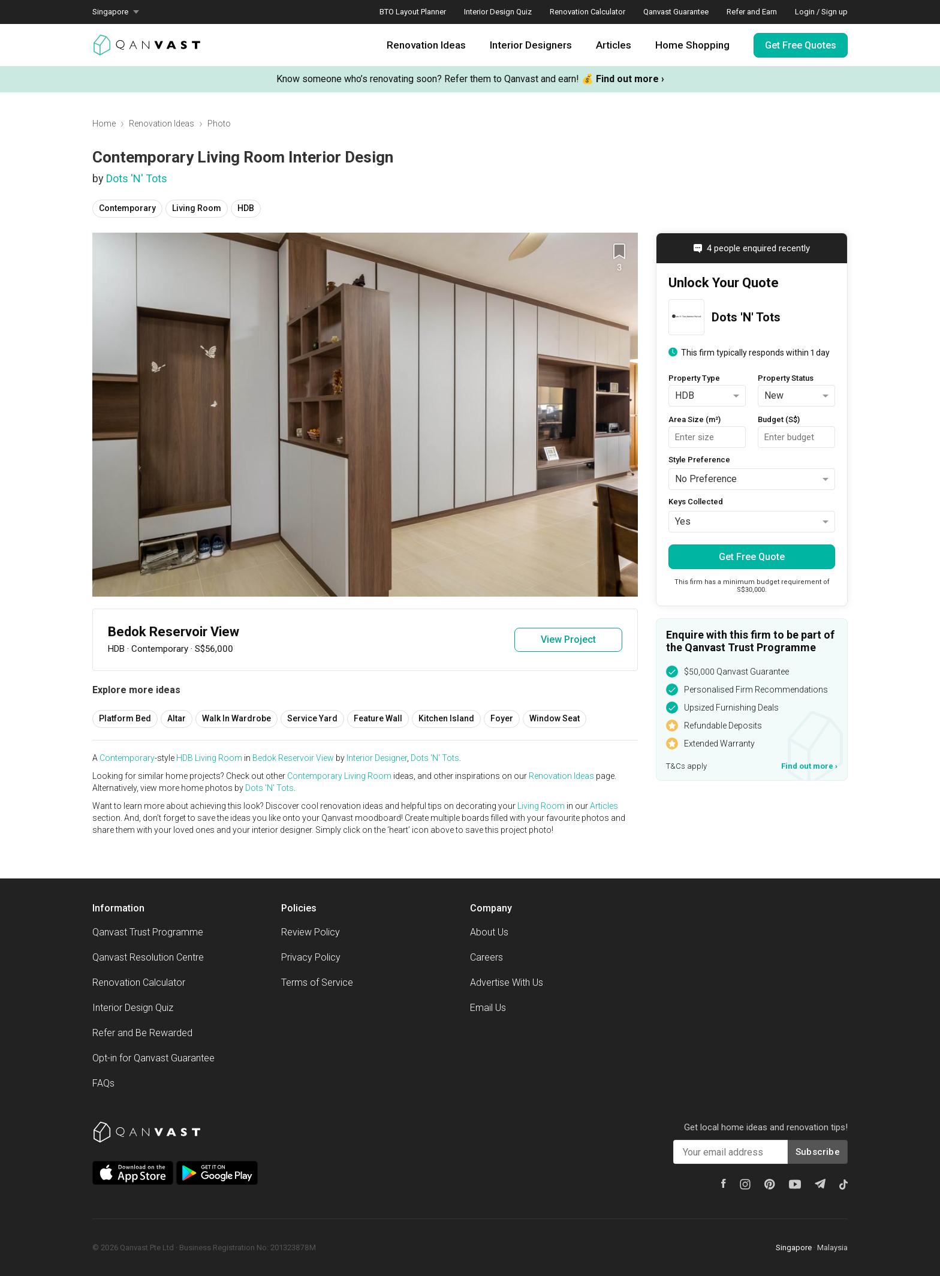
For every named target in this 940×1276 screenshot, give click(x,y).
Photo (219, 123)
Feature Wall (378, 718)
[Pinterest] (769, 1184)
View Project (568, 639)
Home (104, 123)
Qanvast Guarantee (676, 11)
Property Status (786, 378)
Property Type (694, 378)
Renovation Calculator (587, 11)
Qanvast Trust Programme (147, 932)
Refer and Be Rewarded (142, 1033)
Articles (613, 45)
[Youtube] (795, 1184)
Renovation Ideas (426, 45)
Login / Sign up (821, 11)
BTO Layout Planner (412, 11)
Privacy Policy (311, 957)
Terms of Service (317, 982)
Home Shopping (692, 45)
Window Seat (554, 718)
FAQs (103, 1083)
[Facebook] (723, 1183)
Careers (486, 957)
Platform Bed (125, 718)
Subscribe (818, 1151)
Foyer (501, 718)
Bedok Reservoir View (293, 758)
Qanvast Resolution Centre (148, 957)
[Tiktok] (843, 1184)
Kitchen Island (446, 718)
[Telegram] (820, 1183)
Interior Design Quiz (498, 11)
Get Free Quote (752, 556)
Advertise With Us (506, 982)
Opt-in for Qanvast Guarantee (153, 1058)
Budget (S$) (779, 419)
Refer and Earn (752, 11)
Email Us (488, 1007)
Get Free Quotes (800, 45)
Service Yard (312, 718)
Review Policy (310, 932)
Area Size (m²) (694, 419)
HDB (245, 208)
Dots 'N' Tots (136, 178)
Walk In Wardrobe (236, 718)
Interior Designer (377, 758)
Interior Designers (531, 45)
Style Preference (699, 459)
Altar (176, 718)
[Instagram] (745, 1184)
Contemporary (127, 208)
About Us (489, 932)
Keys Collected (695, 501)
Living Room (196, 208)
